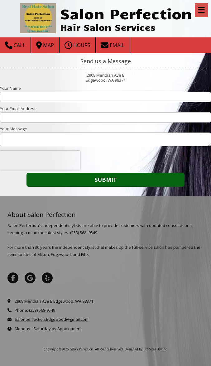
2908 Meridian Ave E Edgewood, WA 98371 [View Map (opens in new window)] (54, 301)
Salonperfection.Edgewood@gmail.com (52, 319)
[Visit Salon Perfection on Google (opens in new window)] (30, 277)
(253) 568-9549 (42, 310)
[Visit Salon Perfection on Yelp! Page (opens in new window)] (47, 277)
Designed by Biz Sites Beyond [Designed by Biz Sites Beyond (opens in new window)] (146, 349)
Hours (77, 45)
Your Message (13, 128)
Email (113, 45)
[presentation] (40, 160)
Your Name (10, 88)
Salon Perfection (126, 13)
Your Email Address (18, 108)
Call (15, 45)
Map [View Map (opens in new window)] (45, 45)
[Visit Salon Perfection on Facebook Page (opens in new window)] (12, 277)
